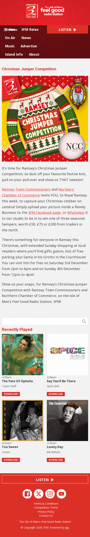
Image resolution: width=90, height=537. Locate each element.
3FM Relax (29, 29)
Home (10, 29)
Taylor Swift (9, 386)
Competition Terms (46, 507)
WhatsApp (75, 212)
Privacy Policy (46, 511)
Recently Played (17, 329)
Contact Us (46, 515)
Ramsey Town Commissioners (26, 189)
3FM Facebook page (44, 212)
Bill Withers (53, 452)
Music (10, 46)
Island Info (14, 54)
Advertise (29, 46)
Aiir (67, 527)
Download (11, 394)
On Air (10, 37)
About (34, 54)
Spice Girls (53, 386)
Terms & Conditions (46, 503)
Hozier (6, 452)
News (26, 37)
